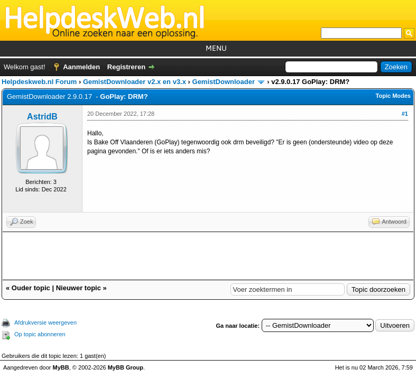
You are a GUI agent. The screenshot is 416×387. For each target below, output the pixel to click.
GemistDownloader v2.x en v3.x (134, 82)
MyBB (61, 367)
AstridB (42, 116)
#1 (405, 113)
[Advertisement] (208, 256)
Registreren (126, 67)
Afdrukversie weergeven (45, 322)
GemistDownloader (223, 82)
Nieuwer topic (78, 288)
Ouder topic (31, 288)
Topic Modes (393, 96)
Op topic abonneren (40, 334)
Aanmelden (81, 67)
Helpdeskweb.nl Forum (39, 82)
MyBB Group (125, 367)
